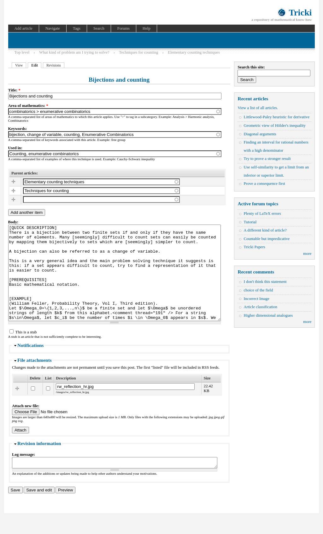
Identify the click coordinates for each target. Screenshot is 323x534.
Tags (76, 28)
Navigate (52, 28)
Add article (23, 28)
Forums (123, 28)
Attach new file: (25, 425)
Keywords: (17, 128)
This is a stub (23, 351)
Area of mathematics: (28, 105)
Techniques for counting (138, 52)
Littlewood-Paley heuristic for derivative (277, 117)
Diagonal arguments (260, 134)
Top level (22, 52)
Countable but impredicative (267, 239)
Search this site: (251, 67)
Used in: (15, 148)
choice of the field (258, 290)
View (19, 65)
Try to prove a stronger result (267, 158)
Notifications (30, 364)
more (307, 253)
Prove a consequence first (264, 183)
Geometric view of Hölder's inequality (275, 125)
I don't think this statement (265, 281)
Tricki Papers (254, 247)
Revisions (53, 65)
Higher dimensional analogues (268, 315)
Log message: (23, 473)
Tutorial (250, 222)
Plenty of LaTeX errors (262, 213)
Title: (14, 90)
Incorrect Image (256, 298)
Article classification (260, 307)
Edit (34, 65)
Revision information (39, 462)
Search (98, 28)
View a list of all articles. (258, 108)
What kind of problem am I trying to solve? (74, 52)
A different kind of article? (265, 230)
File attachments (34, 379)
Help (146, 28)
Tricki (294, 12)
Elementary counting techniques (194, 52)
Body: (13, 222)
